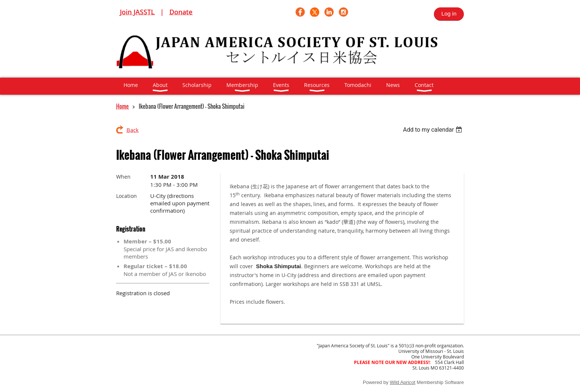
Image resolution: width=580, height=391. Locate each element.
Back (133, 130)
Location (126, 195)
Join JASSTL (137, 11)
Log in (448, 13)
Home (122, 106)
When (123, 176)
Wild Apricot (402, 382)
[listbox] (433, 129)
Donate (180, 11)
